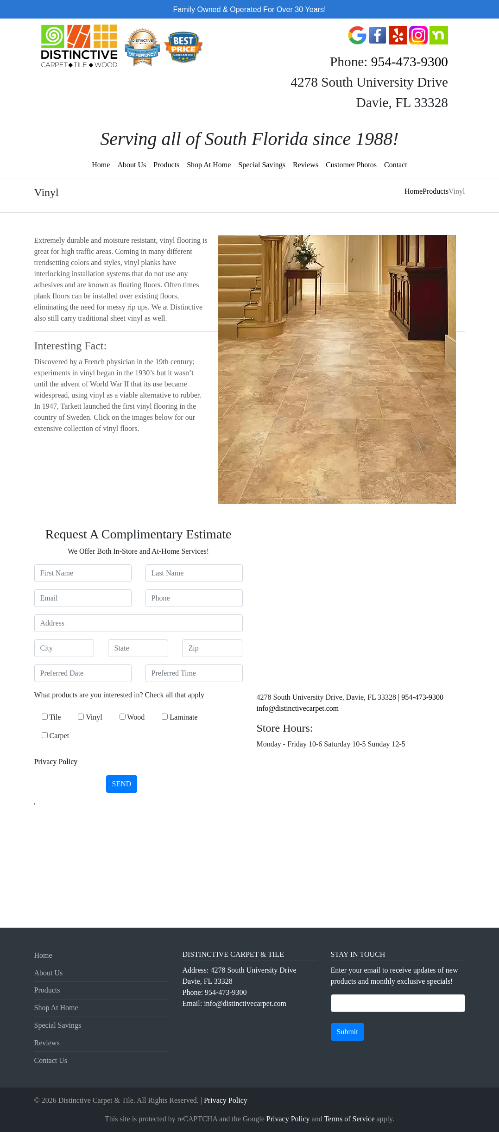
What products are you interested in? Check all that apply (119, 695)
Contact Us (51, 1060)
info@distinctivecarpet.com (298, 708)
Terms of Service (349, 1119)
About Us (131, 165)
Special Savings (261, 165)
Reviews (305, 165)
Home (101, 165)
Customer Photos (351, 165)
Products (166, 165)
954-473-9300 (409, 61)
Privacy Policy (56, 761)
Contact (395, 165)
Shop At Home (209, 165)
